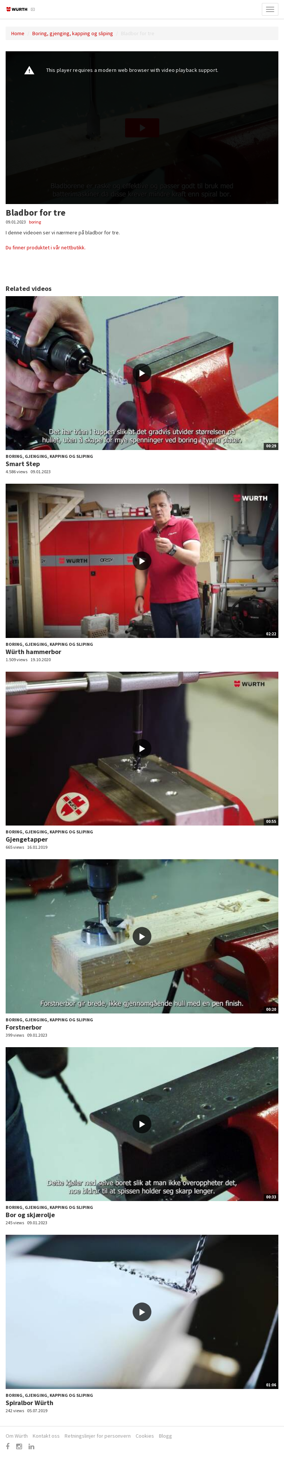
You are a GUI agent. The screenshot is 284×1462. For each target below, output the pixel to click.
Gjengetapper (27, 839)
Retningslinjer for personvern (98, 1435)
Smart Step (23, 463)
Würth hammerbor (33, 651)
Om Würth (17, 1435)
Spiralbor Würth (29, 1402)
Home (17, 33)
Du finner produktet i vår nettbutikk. (46, 247)
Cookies (145, 1435)
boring (35, 222)
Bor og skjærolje (30, 1214)
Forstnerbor (24, 1027)
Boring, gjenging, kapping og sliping (72, 33)
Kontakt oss (46, 1435)
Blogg (165, 1435)
